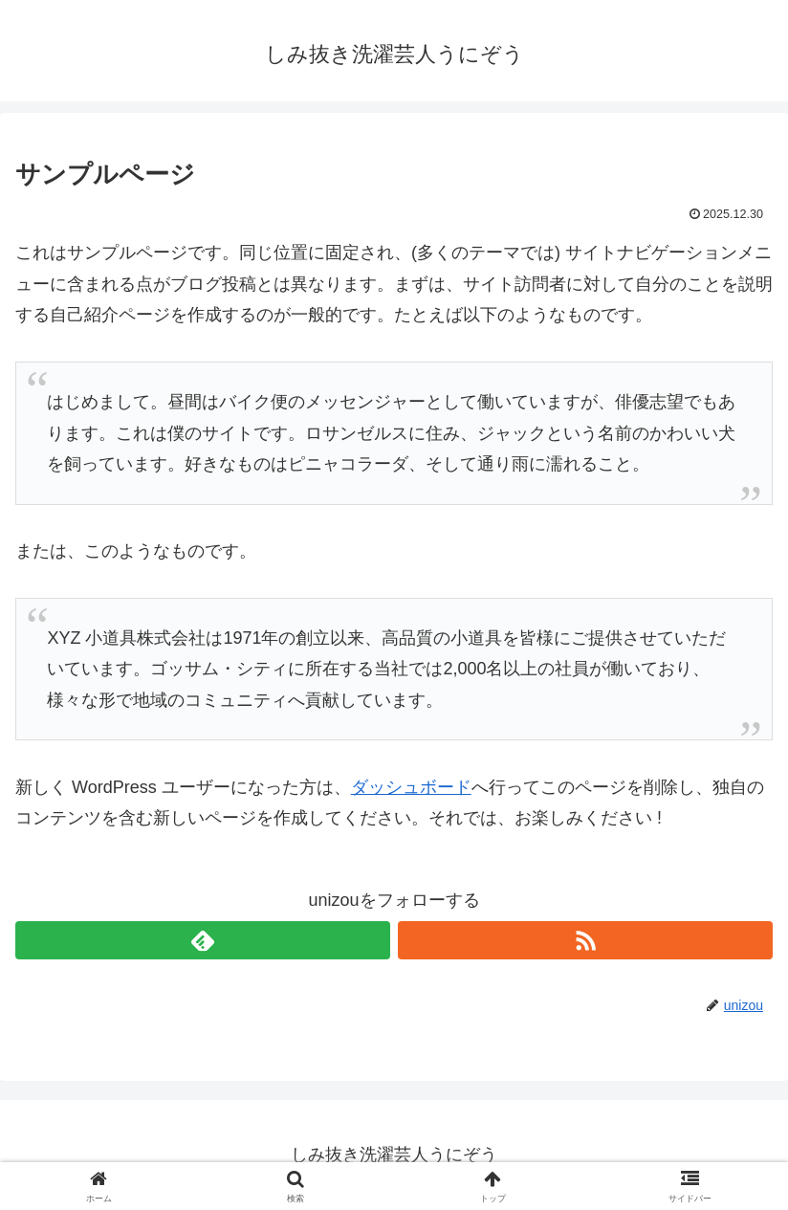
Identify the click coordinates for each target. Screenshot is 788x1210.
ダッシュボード (411, 787)
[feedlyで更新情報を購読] (202, 940)
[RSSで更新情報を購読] (585, 940)
